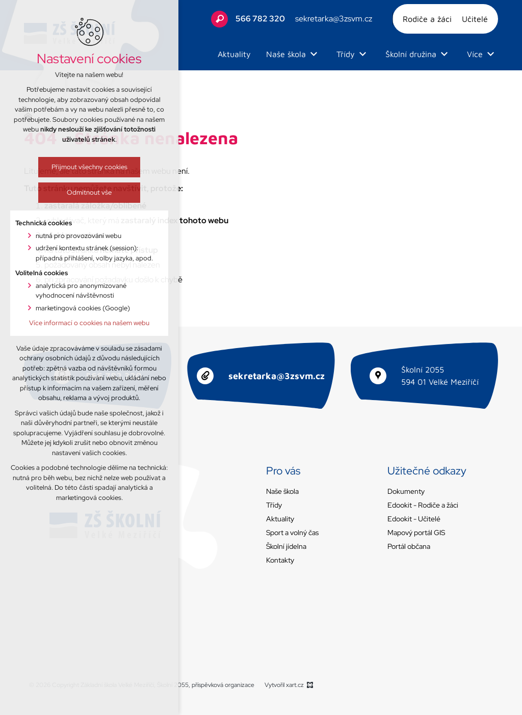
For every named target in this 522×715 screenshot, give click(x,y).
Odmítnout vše (77, 192)
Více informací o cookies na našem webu (77, 323)
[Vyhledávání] (219, 19)
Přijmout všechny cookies (77, 167)
